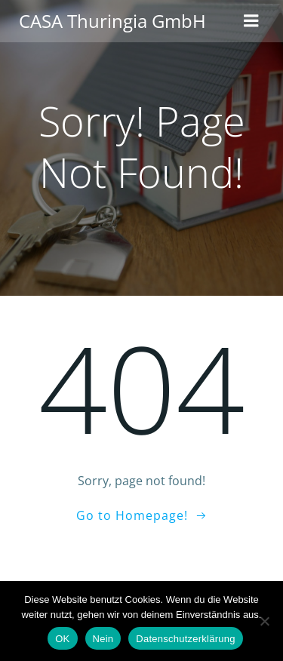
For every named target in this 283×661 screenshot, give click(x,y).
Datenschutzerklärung (185, 638)
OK (62, 638)
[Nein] (264, 621)
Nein (103, 638)
